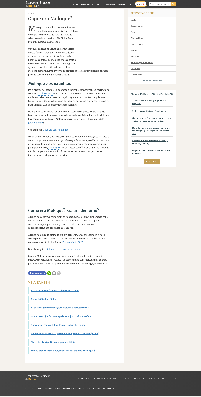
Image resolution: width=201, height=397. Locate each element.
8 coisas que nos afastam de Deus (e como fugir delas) (150, 142)
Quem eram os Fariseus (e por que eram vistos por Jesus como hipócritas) (151, 119)
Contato (126, 378)
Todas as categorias (152, 80)
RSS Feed (172, 378)
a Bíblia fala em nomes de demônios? (63, 249)
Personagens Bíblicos (142, 62)
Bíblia (99, 4)
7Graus (39, 388)
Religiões (110, 4)
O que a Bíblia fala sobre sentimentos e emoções (151, 152)
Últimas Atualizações (82, 378)
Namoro (135, 50)
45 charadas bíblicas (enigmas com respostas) (149, 102)
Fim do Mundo (138, 38)
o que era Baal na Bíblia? (55, 129)
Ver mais (152, 161)
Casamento (137, 26)
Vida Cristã (136, 74)
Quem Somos (139, 378)
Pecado (121, 4)
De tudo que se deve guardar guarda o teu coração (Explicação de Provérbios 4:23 (151, 131)
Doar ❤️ (140, 4)
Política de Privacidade (156, 378)
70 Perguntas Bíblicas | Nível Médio (149, 111)
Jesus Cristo (87, 4)
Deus (75, 4)
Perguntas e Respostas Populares (106, 378)
